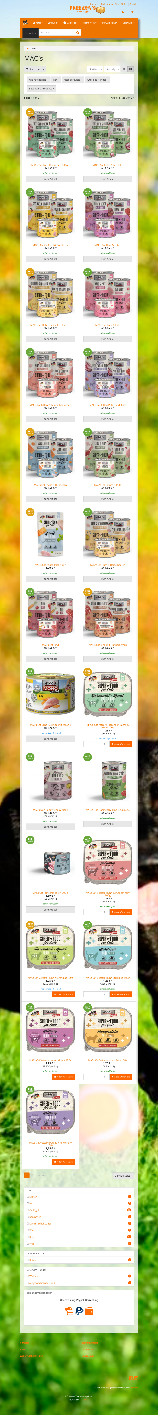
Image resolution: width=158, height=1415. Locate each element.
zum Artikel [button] (50, 179)
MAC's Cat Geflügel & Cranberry (50, 245)
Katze (37, 22)
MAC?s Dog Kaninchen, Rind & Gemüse (108, 809)
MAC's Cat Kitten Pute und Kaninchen (50, 405)
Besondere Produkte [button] (41, 88)
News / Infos (121, 4)
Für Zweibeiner (109, 22)
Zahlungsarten (90, 1342)
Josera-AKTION (90, 22)
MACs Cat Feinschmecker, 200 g (50, 892)
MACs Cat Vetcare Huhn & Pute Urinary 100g (108, 894)
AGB (22, 1349)
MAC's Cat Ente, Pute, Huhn (108, 165)
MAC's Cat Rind (50, 644)
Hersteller (30, 33)
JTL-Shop (84, 1399)
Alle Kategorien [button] (38, 79)
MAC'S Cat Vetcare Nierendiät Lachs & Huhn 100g (108, 726)
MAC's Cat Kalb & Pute (107, 325)
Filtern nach (35, 69)
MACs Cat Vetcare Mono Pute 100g (107, 1060)
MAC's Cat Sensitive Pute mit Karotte (50, 724)
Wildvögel (70, 22)
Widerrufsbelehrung (31, 1355)
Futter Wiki (128, 22)
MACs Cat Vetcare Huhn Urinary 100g (50, 1060)
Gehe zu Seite (123, 1175)
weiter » (42, 1175)
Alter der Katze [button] (73, 79)
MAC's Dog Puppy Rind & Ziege (50, 809)
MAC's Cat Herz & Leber (108, 245)
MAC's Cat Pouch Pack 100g (50, 564)
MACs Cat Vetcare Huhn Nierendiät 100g (50, 977)
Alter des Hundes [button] (97, 79)
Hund (53, 22)
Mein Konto (107, 4)
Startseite (94, 4)
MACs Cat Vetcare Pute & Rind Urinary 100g (50, 1144)
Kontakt (133, 4)
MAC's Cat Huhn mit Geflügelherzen (50, 325)
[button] (124, 69)
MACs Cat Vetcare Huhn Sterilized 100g (108, 977)
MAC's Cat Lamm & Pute (107, 484)
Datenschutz (89, 1349)
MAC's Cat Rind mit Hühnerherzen (108, 644)
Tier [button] (56, 79)
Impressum (88, 1355)
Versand (24, 1342)
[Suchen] (56, 32)
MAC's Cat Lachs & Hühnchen (50, 484)
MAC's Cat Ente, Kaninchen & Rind (50, 165)
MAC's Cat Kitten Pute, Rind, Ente (107, 405)
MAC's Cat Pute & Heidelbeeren (107, 564)
